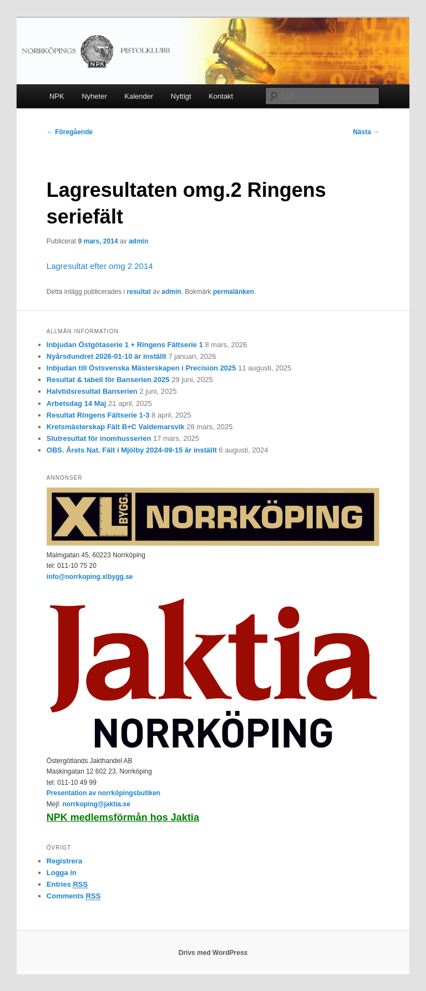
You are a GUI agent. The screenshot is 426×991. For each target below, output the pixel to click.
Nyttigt (181, 96)
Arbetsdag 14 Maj (76, 403)
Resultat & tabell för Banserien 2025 (108, 379)
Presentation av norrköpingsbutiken (103, 793)
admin (138, 241)
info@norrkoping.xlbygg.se (90, 577)
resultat (139, 292)
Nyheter (94, 96)
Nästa (366, 132)
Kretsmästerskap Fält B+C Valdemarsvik (116, 427)
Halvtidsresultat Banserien (92, 391)
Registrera (64, 861)
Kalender (138, 96)
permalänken (233, 292)
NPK (56, 96)
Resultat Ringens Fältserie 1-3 (98, 415)
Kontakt (221, 96)
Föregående (70, 132)
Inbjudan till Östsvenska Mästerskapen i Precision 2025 (141, 368)
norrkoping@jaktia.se (96, 804)
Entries (67, 884)
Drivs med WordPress (213, 953)
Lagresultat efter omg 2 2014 (100, 266)
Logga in (62, 872)
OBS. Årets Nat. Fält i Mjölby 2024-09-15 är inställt (132, 450)
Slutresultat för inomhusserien (99, 438)
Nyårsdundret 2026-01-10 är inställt (106, 356)
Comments (74, 896)
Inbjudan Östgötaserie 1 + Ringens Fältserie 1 (125, 345)
